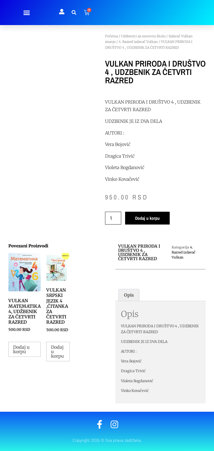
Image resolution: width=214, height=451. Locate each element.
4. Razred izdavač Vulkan (138, 42)
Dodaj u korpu (147, 218)
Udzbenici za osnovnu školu (143, 36)
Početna (111, 36)
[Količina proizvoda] (113, 218)
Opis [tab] (129, 295)
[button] (26, 12)
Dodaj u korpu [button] (21, 349)
